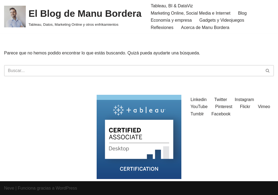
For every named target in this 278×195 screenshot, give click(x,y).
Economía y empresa (171, 20)
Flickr (245, 106)
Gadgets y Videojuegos (221, 20)
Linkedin (199, 99)
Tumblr (197, 114)
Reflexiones (162, 27)
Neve (9, 188)
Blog (242, 13)
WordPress (66, 188)
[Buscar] (133, 70)
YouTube (199, 106)
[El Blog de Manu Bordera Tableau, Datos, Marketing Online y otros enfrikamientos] (72, 16)
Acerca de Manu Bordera (205, 27)
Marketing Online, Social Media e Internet (190, 13)
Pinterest (223, 106)
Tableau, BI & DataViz (172, 6)
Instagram (244, 99)
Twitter (220, 99)
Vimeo (264, 106)
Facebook (220, 114)
